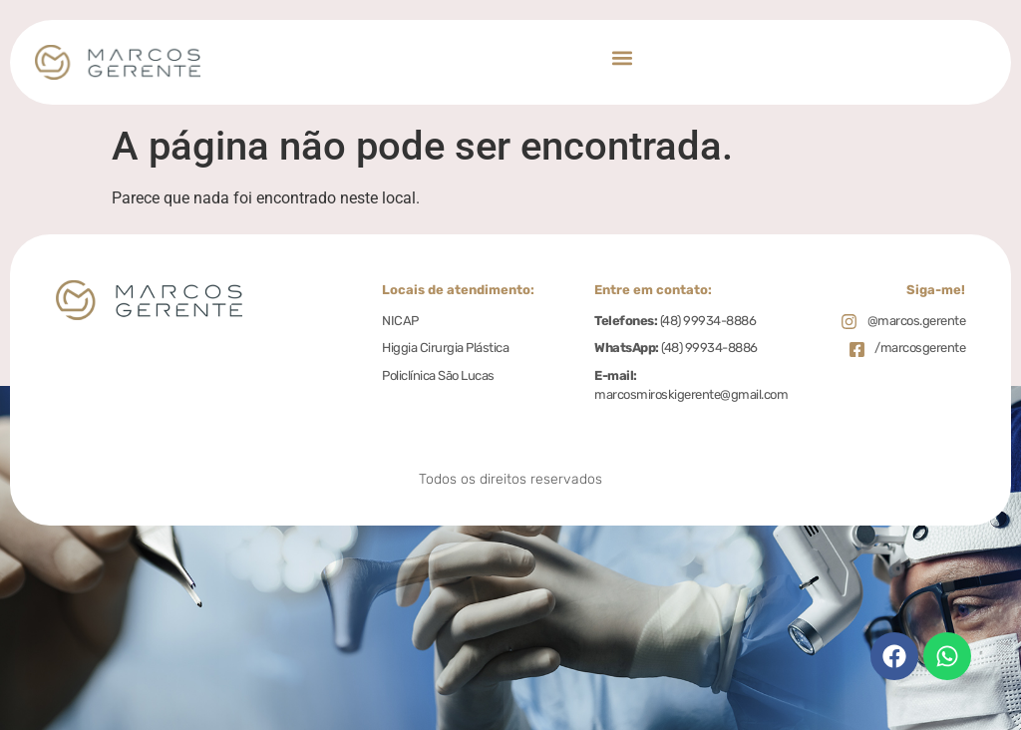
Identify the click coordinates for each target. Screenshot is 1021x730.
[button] (622, 57)
